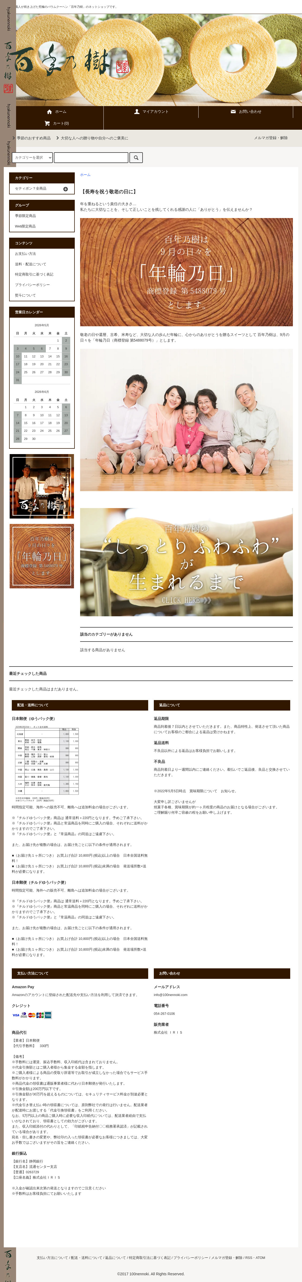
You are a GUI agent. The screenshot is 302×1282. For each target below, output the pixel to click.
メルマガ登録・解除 (271, 138)
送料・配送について (30, 264)
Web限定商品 (25, 226)
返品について (115, 1258)
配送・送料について (86, 1258)
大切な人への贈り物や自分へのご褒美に (91, 138)
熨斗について (25, 295)
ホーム (56, 111)
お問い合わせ (246, 111)
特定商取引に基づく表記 (34, 274)
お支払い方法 (25, 254)
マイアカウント (151, 111)
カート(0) (56, 123)
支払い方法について (52, 1258)
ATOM (260, 1258)
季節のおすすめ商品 (30, 138)
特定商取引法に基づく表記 (150, 1258)
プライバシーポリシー (32, 285)
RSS (248, 1258)
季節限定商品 (25, 216)
